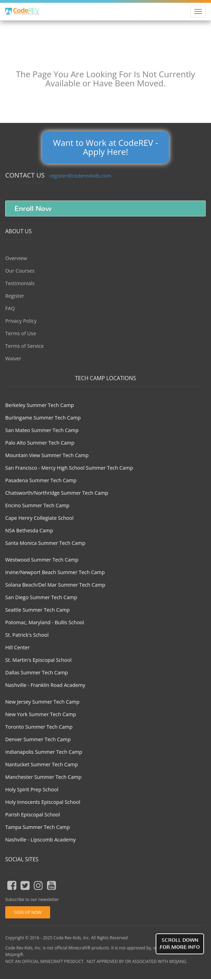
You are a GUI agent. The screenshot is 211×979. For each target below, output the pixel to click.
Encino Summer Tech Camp (37, 505)
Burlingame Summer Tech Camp (43, 417)
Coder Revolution (26, 12)
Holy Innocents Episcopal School (42, 802)
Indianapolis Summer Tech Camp (43, 752)
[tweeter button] (25, 885)
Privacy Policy (21, 321)
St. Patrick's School (27, 635)
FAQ (10, 308)
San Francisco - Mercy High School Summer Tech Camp (69, 467)
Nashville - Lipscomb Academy (40, 839)
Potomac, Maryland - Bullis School (44, 622)
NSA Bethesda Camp (29, 530)
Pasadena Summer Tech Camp (41, 480)
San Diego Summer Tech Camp (41, 597)
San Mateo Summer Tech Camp (42, 430)
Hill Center (17, 647)
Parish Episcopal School (32, 814)
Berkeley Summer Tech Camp (39, 405)
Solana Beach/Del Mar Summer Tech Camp (55, 584)
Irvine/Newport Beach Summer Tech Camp (55, 572)
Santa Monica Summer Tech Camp (45, 543)
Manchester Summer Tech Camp (43, 777)
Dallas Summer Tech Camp (36, 672)
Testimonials (20, 283)
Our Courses (19, 270)
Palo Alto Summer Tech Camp (40, 442)
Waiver (13, 358)
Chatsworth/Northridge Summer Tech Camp (56, 493)
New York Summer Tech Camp (40, 714)
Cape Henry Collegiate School (39, 518)
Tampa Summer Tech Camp (37, 827)
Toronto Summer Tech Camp (38, 726)
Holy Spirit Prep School (31, 789)
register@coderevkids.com (80, 175)
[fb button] (11, 885)
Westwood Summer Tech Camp (41, 559)
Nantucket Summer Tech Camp (41, 764)
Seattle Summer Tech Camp (37, 609)
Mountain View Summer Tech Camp (46, 455)
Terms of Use (20, 333)
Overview (16, 258)
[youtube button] (51, 885)
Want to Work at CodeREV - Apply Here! (105, 147)
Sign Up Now (27, 912)
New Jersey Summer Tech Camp (42, 701)
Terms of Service (24, 346)
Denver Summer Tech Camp (38, 739)
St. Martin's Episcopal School (38, 660)
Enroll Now (33, 208)
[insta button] (38, 885)
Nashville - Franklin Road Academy (45, 685)
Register (14, 295)
